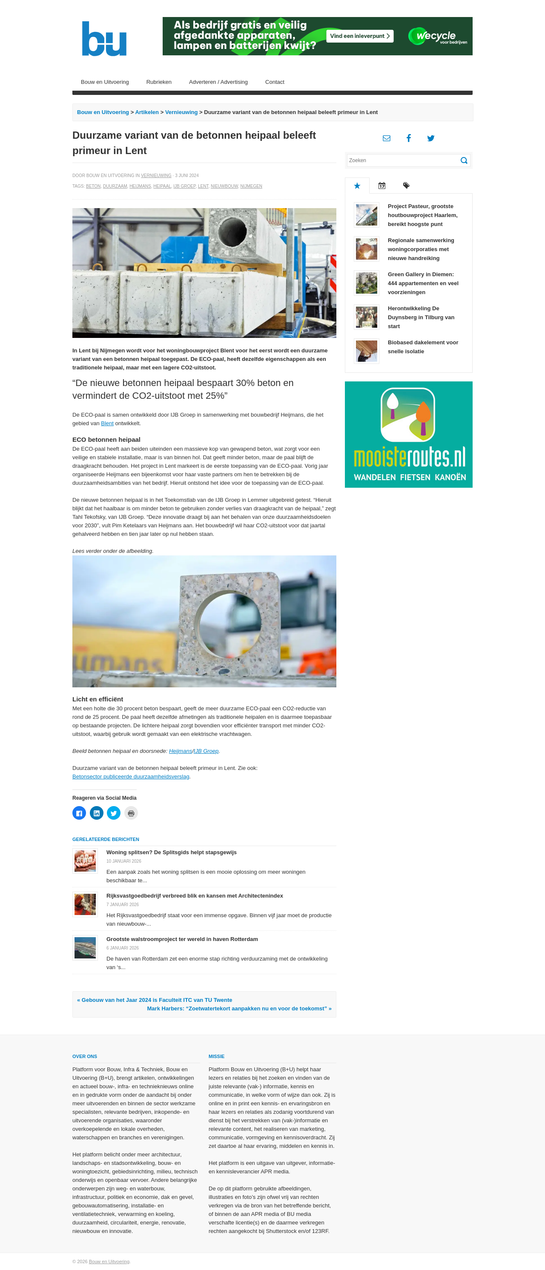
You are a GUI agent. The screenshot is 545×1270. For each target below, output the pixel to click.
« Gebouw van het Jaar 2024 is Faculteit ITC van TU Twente (154, 1000)
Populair (357, 185)
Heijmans (140, 186)
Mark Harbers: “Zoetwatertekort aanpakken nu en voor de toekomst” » (239, 1008)
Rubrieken (159, 82)
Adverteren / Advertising (218, 82)
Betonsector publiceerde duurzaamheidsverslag (130, 776)
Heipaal (162, 186)
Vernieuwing (181, 112)
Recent (382, 185)
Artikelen (147, 112)
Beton (93, 186)
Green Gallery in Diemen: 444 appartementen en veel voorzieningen (423, 283)
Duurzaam (115, 186)
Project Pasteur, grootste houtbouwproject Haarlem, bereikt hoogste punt (423, 215)
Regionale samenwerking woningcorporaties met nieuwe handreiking (421, 249)
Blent (107, 423)
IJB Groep (184, 186)
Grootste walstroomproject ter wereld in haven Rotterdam (182, 939)
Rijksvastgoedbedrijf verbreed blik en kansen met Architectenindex (194, 895)
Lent (203, 186)
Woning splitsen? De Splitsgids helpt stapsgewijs (171, 852)
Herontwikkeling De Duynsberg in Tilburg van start (421, 317)
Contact (274, 82)
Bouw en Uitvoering (105, 82)
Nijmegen (251, 186)
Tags (406, 185)
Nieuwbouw (224, 186)
